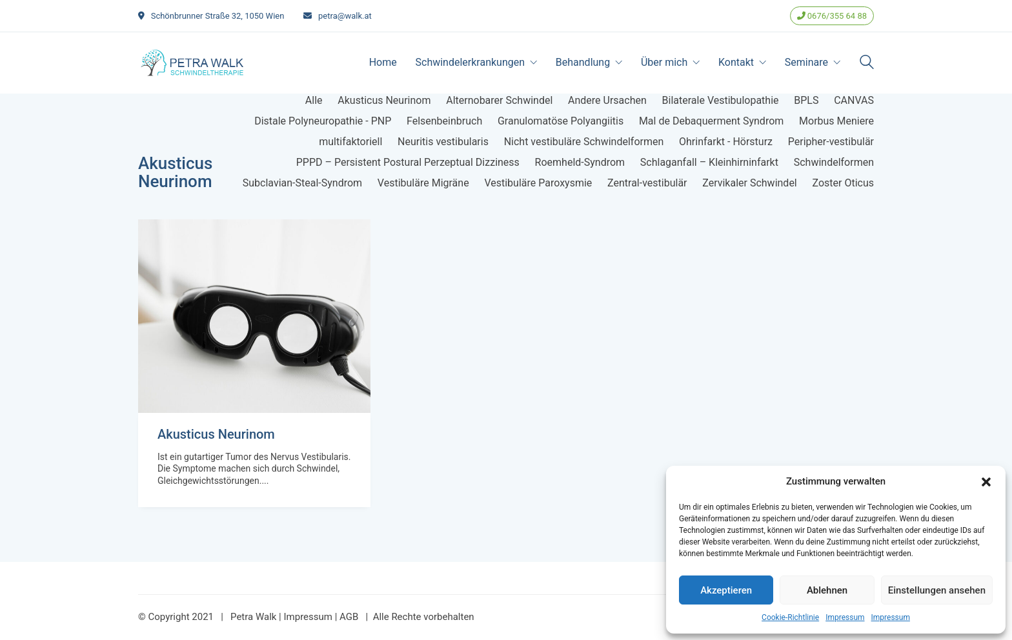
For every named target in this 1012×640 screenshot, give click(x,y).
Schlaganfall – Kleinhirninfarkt (709, 162)
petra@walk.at (345, 16)
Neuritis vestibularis (443, 141)
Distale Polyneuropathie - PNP (322, 121)
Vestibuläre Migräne (423, 183)
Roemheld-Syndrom (580, 162)
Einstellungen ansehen (937, 590)
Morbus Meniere (836, 121)
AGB (348, 617)
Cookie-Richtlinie (790, 617)
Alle (314, 100)
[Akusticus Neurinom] (254, 316)
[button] (986, 481)
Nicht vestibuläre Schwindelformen (584, 141)
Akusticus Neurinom (384, 100)
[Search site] (867, 64)
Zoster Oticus (844, 183)
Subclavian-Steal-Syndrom (302, 183)
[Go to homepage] (193, 62)
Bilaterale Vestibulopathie (720, 100)
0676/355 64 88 (832, 16)
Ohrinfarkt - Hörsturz (726, 141)
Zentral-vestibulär (647, 183)
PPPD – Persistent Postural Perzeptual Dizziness (408, 162)
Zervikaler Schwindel (749, 183)
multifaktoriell (350, 141)
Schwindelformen (834, 162)
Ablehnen (827, 590)
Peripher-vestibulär (831, 141)
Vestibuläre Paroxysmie (538, 183)
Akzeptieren (726, 590)
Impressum (844, 617)
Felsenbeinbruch (444, 121)
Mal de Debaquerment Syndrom (711, 121)
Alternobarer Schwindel (499, 100)
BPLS (806, 100)
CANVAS (854, 100)
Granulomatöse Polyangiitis (560, 121)
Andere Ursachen (607, 100)
